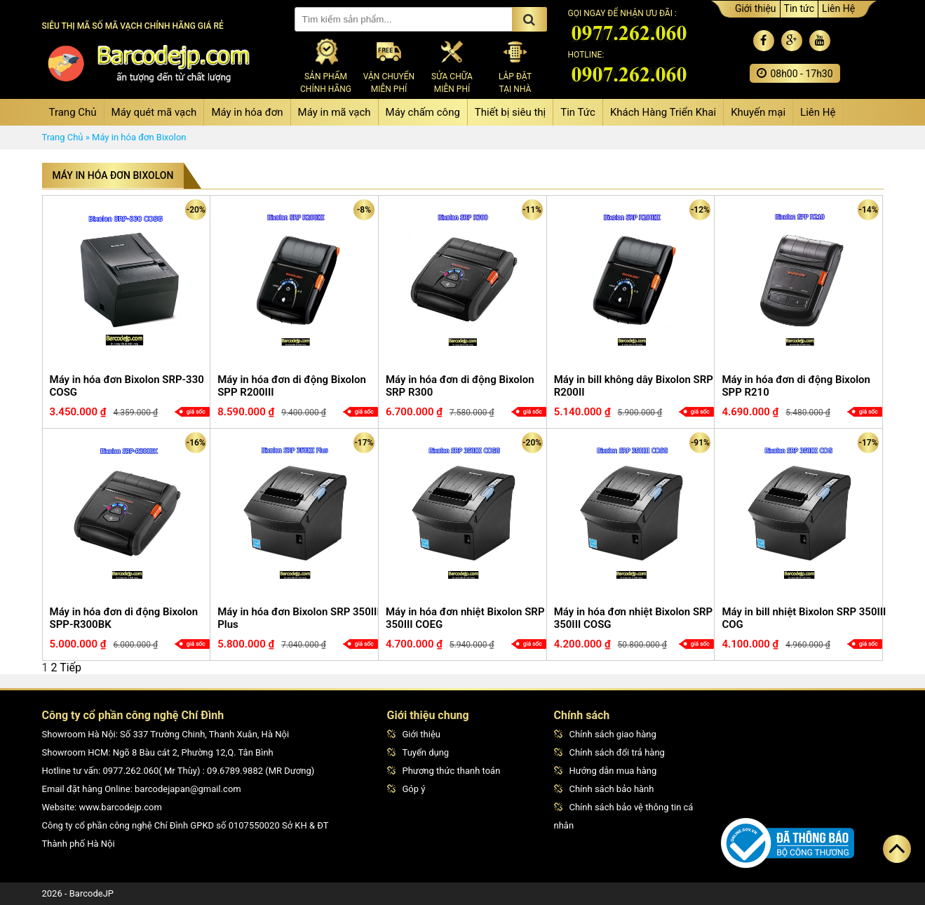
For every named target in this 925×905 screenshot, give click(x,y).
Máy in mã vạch (334, 112)
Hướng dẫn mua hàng (605, 770)
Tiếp (70, 667)
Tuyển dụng (418, 752)
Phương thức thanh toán (444, 770)
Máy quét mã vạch (154, 112)
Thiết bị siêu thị (510, 112)
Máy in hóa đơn (247, 112)
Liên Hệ (838, 8)
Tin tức (799, 8)
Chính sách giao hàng (605, 734)
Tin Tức (577, 112)
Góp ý (406, 789)
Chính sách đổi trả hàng (609, 752)
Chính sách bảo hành (604, 789)
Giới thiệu (755, 8)
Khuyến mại (758, 112)
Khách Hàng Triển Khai (663, 112)
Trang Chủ (73, 112)
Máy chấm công (423, 112)
